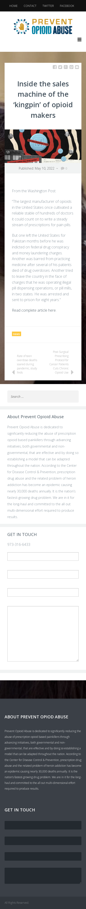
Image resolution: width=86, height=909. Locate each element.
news (16, 334)
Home (13, 6)
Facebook (67, 6)
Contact (30, 6)
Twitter (48, 6)
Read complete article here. (34, 310)
